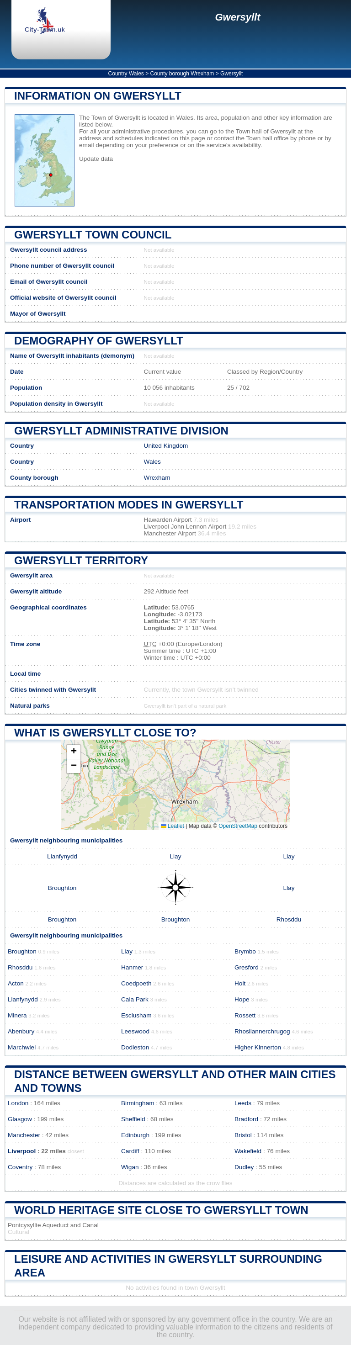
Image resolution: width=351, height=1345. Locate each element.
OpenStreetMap (237, 826)
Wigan (130, 1167)
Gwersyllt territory (81, 560)
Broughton (62, 887)
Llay (175, 856)
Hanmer (132, 967)
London (18, 1103)
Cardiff (130, 1151)
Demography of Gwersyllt (98, 340)
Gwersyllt (237, 17)
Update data (96, 158)
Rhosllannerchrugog (262, 1031)
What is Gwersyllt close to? (105, 732)
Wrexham (157, 477)
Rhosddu (289, 919)
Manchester (24, 1135)
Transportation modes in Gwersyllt (128, 504)
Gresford (246, 967)
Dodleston (135, 1047)
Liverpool (22, 1151)
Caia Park (135, 999)
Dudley (244, 1167)
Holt (239, 983)
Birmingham (137, 1103)
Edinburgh (135, 1135)
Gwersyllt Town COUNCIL (92, 234)
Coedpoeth (136, 983)
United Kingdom (166, 445)
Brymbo (245, 951)
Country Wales (126, 73)
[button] (73, 752)
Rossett (244, 1015)
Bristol (243, 1135)
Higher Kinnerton (257, 1047)
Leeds (242, 1103)
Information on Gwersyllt (97, 96)
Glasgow (20, 1119)
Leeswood (135, 1031)
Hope (242, 999)
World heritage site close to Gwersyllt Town (161, 1210)
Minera (17, 1015)
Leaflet (172, 826)
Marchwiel (22, 1047)
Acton (16, 983)
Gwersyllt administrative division (121, 430)
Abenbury (21, 1031)
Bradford (246, 1119)
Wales (152, 461)
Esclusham (136, 1015)
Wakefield (247, 1151)
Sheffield (133, 1119)
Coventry (20, 1167)
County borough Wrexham (182, 73)
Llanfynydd (62, 856)
